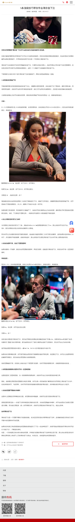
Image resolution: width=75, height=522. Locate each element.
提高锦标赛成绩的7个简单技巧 (15, 442)
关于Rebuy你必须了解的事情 (15, 445)
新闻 (16, 459)
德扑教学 (21, 459)
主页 (12, 459)
